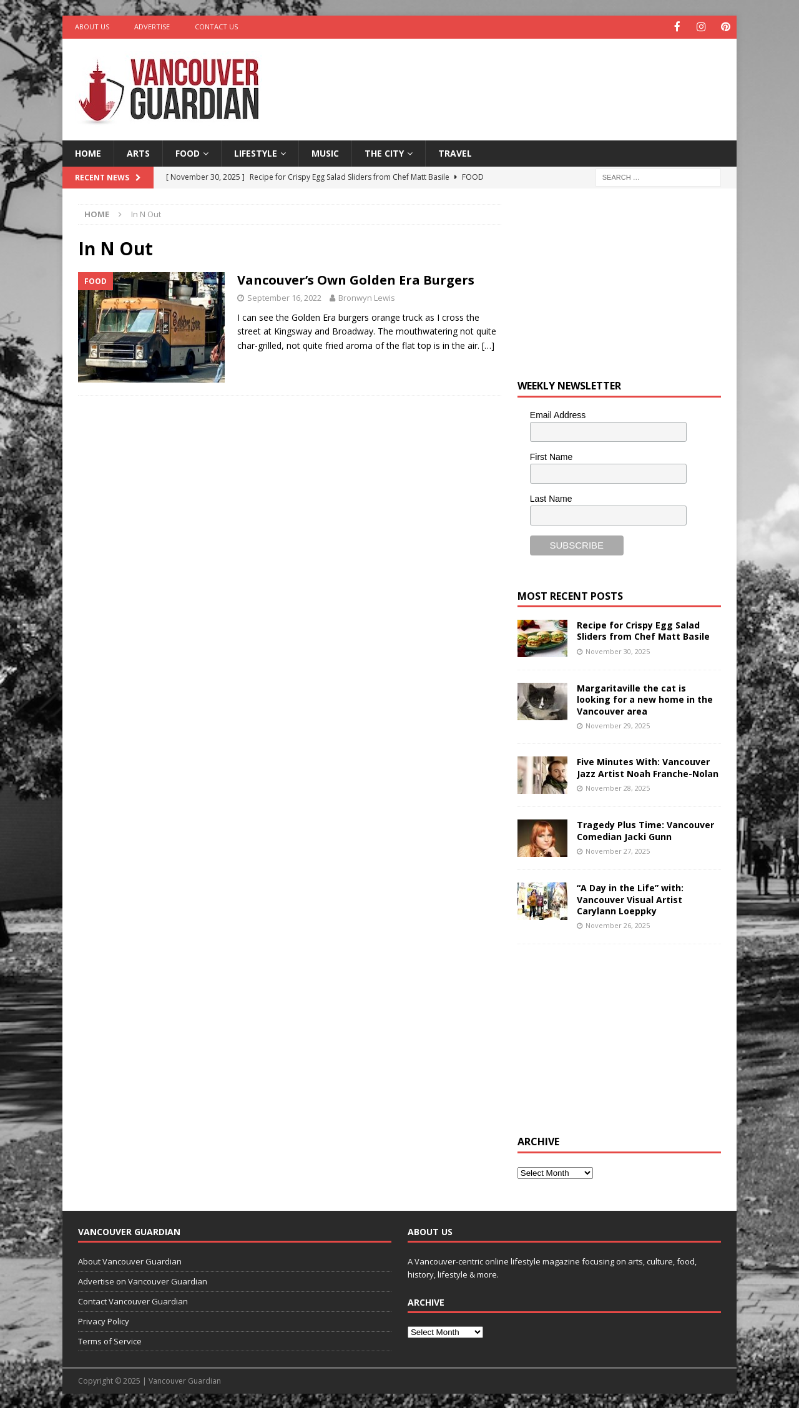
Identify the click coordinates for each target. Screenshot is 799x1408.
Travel (455, 152)
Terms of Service (110, 1340)
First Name (551, 456)
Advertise (152, 26)
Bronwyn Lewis (366, 297)
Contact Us (216, 26)
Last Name (551, 497)
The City (384, 152)
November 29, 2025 (618, 724)
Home (88, 152)
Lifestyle (255, 152)
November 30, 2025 (618, 650)
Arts (138, 152)
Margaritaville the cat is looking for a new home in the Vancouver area (645, 699)
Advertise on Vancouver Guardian (142, 1280)
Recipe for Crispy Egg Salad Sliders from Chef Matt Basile (643, 630)
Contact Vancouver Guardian (133, 1300)
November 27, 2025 (618, 849)
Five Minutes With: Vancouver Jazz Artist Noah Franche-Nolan (647, 766)
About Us (92, 26)
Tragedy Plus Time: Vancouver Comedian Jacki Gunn (645, 829)
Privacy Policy (103, 1320)
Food (187, 152)
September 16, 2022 (284, 297)
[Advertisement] (520, 78)
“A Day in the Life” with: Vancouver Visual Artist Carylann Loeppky (630, 898)
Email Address (558, 414)
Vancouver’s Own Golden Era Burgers (355, 279)
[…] (488, 344)
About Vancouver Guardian (130, 1260)
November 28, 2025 (618, 786)
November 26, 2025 (618, 924)
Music (325, 152)
